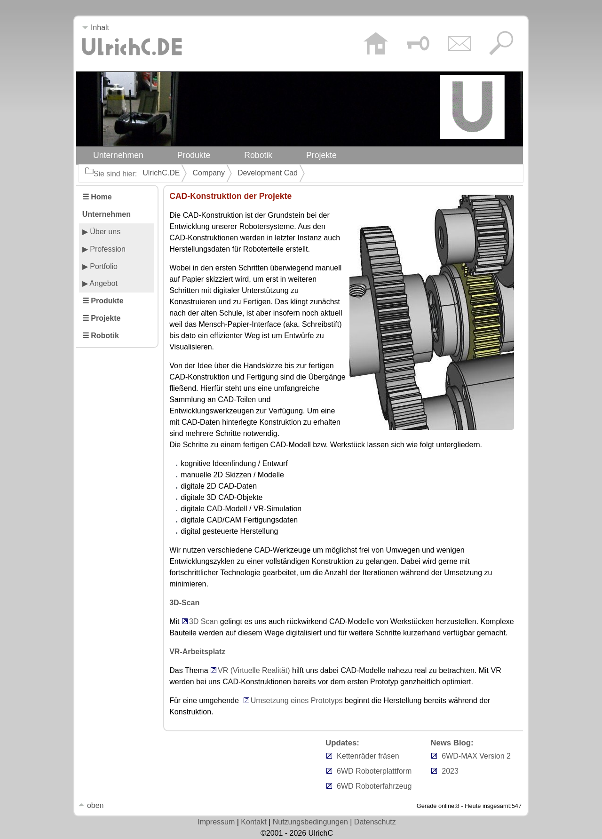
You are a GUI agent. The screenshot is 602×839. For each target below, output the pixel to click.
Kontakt (253, 822)
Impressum (216, 822)
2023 (450, 771)
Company (208, 173)
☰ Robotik (100, 336)
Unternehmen (118, 155)
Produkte (194, 155)
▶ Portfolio (100, 266)
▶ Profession (104, 249)
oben (90, 805)
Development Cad (268, 173)
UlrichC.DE (161, 173)
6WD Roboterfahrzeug (374, 786)
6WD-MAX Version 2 (476, 756)
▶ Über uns (101, 232)
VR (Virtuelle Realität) (254, 670)
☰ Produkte (103, 301)
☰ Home (97, 197)
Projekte (321, 155)
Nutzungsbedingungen (310, 822)
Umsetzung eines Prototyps (297, 700)
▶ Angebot (100, 283)
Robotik (258, 155)
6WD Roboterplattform (374, 771)
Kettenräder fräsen (368, 756)
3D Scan (203, 621)
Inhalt (95, 28)
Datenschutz (375, 822)
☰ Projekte (101, 318)
